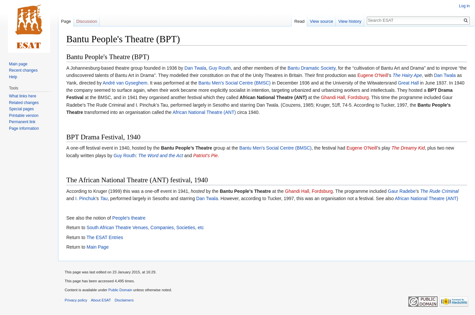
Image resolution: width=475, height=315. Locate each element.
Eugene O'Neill (372, 75)
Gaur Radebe (402, 191)
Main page (18, 64)
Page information (24, 128)
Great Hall (408, 83)
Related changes (24, 102)
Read (299, 21)
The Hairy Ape (407, 75)
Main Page (97, 247)
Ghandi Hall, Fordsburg (345, 97)
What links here (22, 96)
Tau (104, 198)
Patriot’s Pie (205, 155)
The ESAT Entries (104, 237)
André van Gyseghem (125, 83)
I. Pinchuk (85, 198)
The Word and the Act (160, 155)
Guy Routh (220, 68)
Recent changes (23, 70)
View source (321, 21)
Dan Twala (195, 68)
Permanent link (22, 122)
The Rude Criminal (439, 191)
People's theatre (128, 218)
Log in (464, 6)
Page (66, 21)
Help (13, 77)
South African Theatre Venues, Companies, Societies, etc (145, 227)
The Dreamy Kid (408, 148)
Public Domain (120, 290)
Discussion (86, 21)
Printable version (23, 115)
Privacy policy (76, 300)
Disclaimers (124, 300)
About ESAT (101, 300)
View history (350, 21)
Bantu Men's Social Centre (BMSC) (235, 83)
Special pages (21, 109)
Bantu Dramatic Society (311, 68)
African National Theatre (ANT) (204, 112)
